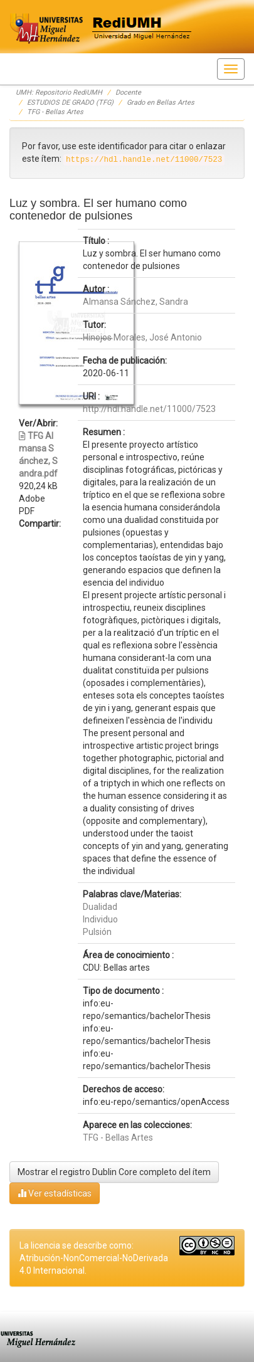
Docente (128, 92)
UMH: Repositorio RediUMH (59, 92)
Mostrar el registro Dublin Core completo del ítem (114, 1172)
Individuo (100, 919)
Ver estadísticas (55, 1193)
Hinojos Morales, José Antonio (142, 337)
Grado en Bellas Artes (160, 102)
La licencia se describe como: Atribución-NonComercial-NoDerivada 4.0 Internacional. (93, 1257)
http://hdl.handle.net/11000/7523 (149, 409)
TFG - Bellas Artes (55, 112)
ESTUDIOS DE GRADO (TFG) (70, 102)
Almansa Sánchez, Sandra (135, 302)
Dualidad (100, 907)
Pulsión (97, 932)
